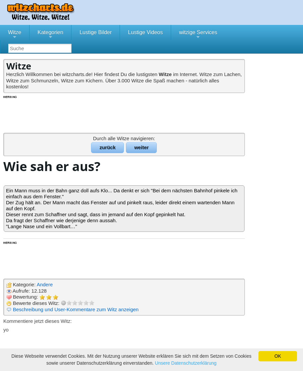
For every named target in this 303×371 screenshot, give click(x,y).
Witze (14, 35)
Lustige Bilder (95, 32)
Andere (44, 284)
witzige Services (198, 35)
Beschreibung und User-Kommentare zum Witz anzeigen (76, 309)
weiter (141, 147)
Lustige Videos (145, 32)
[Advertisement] (124, 114)
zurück (107, 147)
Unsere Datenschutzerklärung (185, 363)
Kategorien (50, 35)
